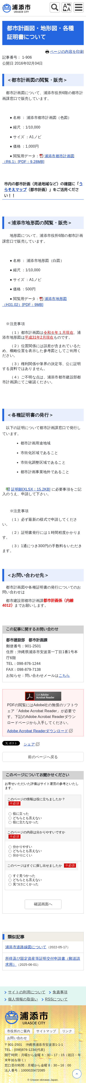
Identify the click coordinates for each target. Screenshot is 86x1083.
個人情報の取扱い (23, 999)
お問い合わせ (17, 1038)
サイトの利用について (26, 992)
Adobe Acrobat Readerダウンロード (40, 731)
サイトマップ (46, 1031)
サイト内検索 (55, 7)
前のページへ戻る (43, 757)
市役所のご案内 (18, 1031)
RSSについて (56, 999)
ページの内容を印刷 (64, 52)
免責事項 (60, 992)
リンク (67, 1031)
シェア (31, 744)
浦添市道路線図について (26, 947)
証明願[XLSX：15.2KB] (30, 489)
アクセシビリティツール (67, 7)
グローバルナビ (79, 7)
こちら (64, 675)
